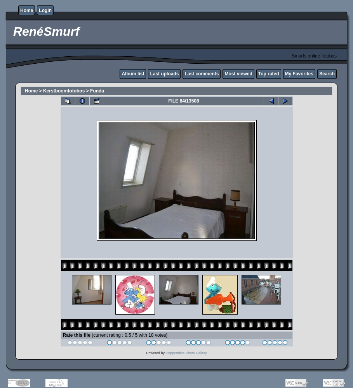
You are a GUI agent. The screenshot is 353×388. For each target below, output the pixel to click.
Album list (133, 74)
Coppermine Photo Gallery (186, 353)
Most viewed (238, 74)
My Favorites (299, 74)
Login (45, 10)
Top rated (268, 74)
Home (26, 10)
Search (327, 74)
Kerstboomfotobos (64, 91)
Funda (97, 91)
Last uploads (164, 74)
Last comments (201, 74)
